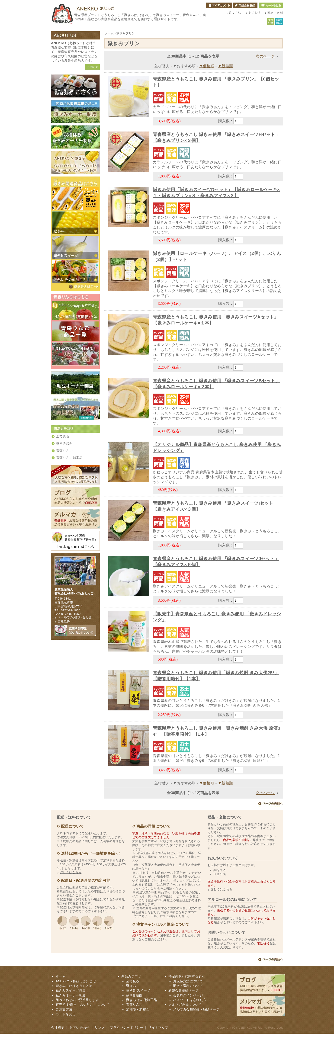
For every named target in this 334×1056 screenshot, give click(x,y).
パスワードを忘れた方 (189, 1022)
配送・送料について (188, 1008)
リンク (100, 1050)
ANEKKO (244, 1050)
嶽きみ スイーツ (138, 1012)
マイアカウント (219, 5)
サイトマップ (158, 1050)
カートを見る (271, 5)
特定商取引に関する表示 (186, 998)
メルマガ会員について (185, 1027)
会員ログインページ (188, 1017)
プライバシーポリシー (126, 1050)
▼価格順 (206, 66)
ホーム (109, 33)
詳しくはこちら (70, 894)
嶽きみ (131, 1008)
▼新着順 (225, 66)
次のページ (265, 56)
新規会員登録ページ (183, 1012)
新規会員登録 (245, 5)
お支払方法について (188, 1003)
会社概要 (64, 621)
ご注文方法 (64, 1032)
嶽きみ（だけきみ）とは (83, 286)
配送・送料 (275, 13)
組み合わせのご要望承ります (77, 1022)
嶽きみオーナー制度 (71, 1017)
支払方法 (254, 13)
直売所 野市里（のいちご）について (83, 1027)
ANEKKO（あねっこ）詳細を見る (92, 67)
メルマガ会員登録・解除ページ (196, 1032)
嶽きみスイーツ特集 (71, 1012)
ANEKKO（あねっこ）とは (76, 1003)
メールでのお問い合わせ (75, 617)
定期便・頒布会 (137, 1032)
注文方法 (235, 13)
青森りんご (64, 451)
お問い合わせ (80, 1050)
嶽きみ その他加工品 (141, 1022)
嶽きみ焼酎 (64, 443)
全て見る (62, 436)
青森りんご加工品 (69, 457)
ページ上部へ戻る (270, 826)
